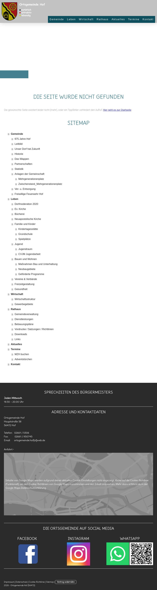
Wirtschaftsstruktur (25, 299)
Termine (133, 19)
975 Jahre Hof (22, 139)
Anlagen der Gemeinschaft (29, 174)
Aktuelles (118, 19)
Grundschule (25, 234)
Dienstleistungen (24, 319)
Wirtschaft (86, 19)
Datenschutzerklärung (33, 487)
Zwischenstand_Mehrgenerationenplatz (40, 184)
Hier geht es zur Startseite (117, 109)
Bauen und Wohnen (26, 259)
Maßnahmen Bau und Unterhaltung (38, 264)
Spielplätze (24, 239)
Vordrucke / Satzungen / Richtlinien (34, 329)
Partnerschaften (23, 164)
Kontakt (148, 19)
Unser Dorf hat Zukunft (27, 149)
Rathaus (102, 19)
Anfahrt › (9, 449)
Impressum (9, 582)
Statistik (19, 169)
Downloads (21, 334)
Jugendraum (25, 249)
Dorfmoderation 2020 (26, 204)
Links (17, 339)
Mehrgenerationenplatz (31, 179)
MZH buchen (22, 354)
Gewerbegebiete (24, 304)
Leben (71, 19)
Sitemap (50, 582)
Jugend (19, 244)
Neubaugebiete (26, 269)
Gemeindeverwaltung (26, 314)
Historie (19, 154)
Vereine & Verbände (26, 279)
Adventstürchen (23, 359)
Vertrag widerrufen (66, 582)
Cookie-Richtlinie (139, 480)
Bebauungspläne (24, 324)
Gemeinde (57, 19)
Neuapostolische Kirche (28, 219)
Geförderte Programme (31, 274)
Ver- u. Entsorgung (25, 189)
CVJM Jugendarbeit (29, 254)
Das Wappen (22, 159)
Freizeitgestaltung (24, 284)
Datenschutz (21, 582)
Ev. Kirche (20, 209)
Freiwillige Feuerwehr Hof (29, 194)
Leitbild (19, 144)
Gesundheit (21, 289)
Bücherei (19, 214)
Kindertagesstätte (28, 229)
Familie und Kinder (25, 224)
